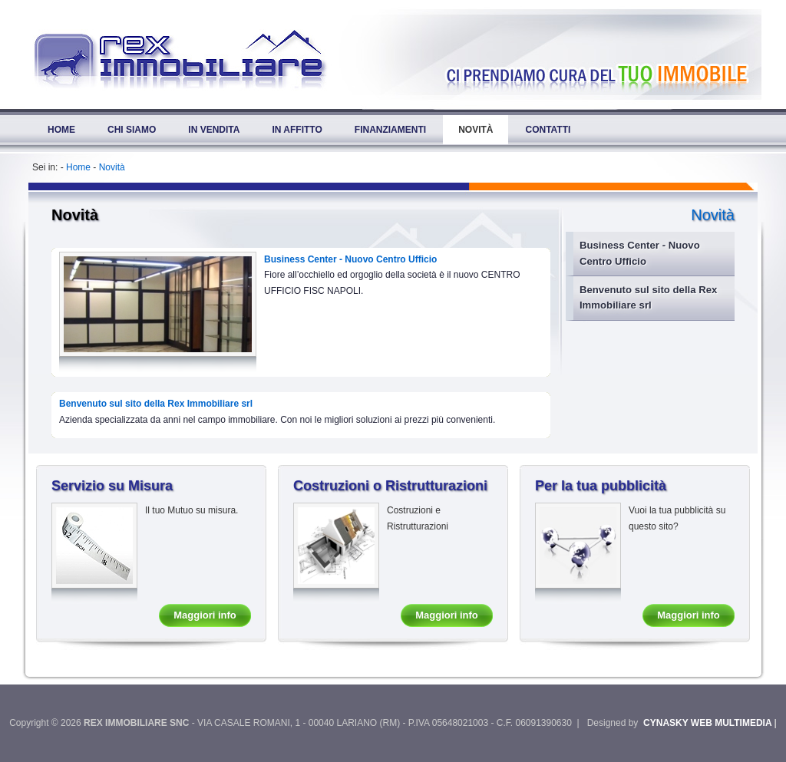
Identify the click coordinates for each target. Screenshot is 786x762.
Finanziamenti (390, 129)
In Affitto (297, 129)
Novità (475, 129)
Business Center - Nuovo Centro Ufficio (640, 252)
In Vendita (213, 129)
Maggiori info (204, 615)
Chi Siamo (131, 129)
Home (61, 129)
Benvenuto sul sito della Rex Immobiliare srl (649, 297)
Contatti (547, 129)
